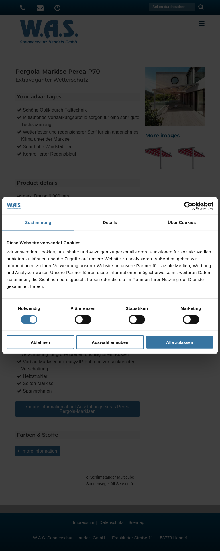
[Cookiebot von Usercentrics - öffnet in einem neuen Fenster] (188, 206)
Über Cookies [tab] (182, 222)
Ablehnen (40, 342)
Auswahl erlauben (110, 342)
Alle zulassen (179, 342)
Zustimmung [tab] (38, 222)
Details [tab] (110, 222)
